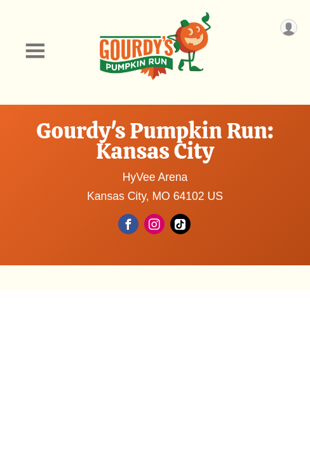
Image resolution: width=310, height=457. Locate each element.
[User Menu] (288, 27)
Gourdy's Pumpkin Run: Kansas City (155, 141)
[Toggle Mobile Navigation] (35, 51)
